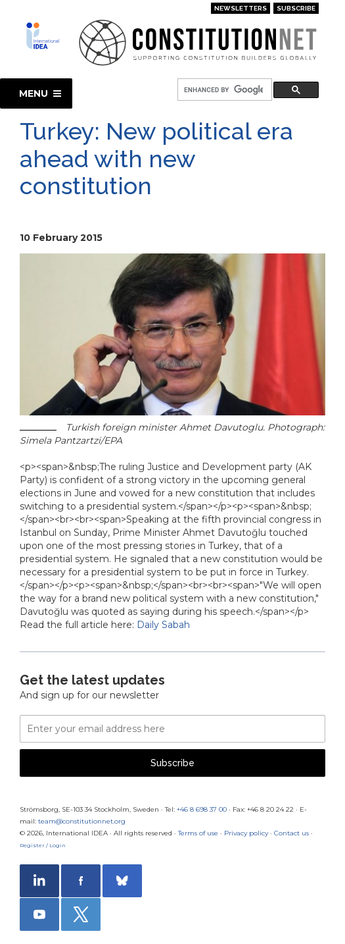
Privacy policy (246, 833)
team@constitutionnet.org (82, 821)
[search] (223, 89)
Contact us (291, 833)
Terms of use (198, 833)
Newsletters (240, 8)
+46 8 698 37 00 (202, 809)
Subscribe (296, 8)
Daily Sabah (163, 625)
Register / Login (43, 845)
